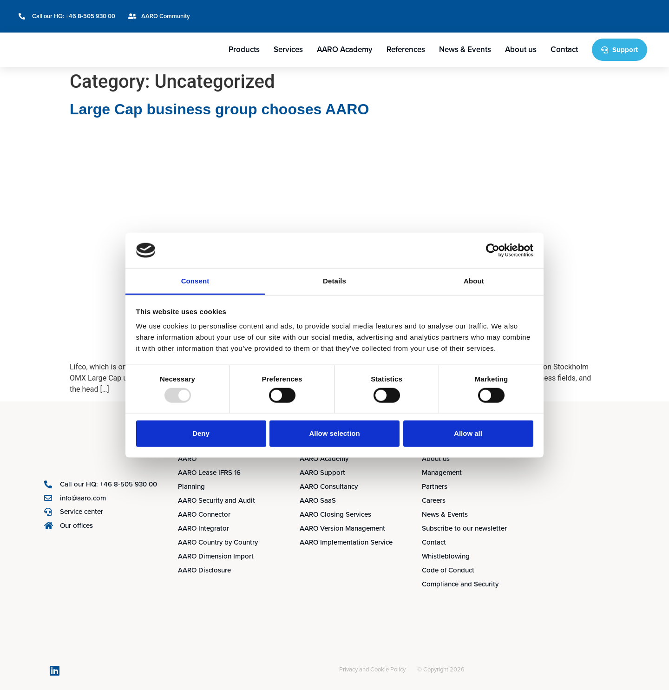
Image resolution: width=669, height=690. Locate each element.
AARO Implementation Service (346, 542)
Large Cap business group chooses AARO (219, 109)
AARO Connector (204, 514)
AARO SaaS (318, 500)
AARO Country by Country (218, 542)
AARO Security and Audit (216, 500)
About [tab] (474, 281)
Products (244, 49)
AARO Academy (345, 49)
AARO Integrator (203, 528)
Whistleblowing (446, 556)
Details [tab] (334, 281)
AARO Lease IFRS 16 (209, 472)
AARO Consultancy (329, 486)
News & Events (465, 49)
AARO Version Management (342, 528)
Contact (564, 49)
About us (521, 49)
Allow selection (334, 433)
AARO (187, 458)
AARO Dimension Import (216, 556)
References (406, 49)
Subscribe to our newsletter (464, 528)
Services (288, 49)
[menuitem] (606, 10)
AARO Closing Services (335, 514)
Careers (434, 500)
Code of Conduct (448, 570)
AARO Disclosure (204, 570)
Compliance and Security (460, 584)
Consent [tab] (195, 281)
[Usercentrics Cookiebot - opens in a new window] (492, 250)
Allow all (468, 433)
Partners (434, 486)
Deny (201, 433)
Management (442, 472)
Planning (191, 486)
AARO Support (322, 472)
